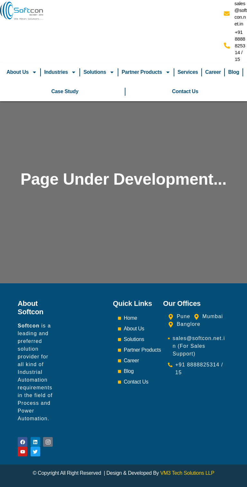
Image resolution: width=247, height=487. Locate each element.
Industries (60, 72)
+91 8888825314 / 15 (240, 45)
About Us (21, 72)
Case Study (64, 91)
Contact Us (185, 91)
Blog (233, 72)
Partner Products (146, 72)
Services (188, 72)
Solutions (98, 72)
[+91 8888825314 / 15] (227, 46)
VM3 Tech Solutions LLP (187, 473)
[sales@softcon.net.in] (227, 13)
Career (213, 72)
